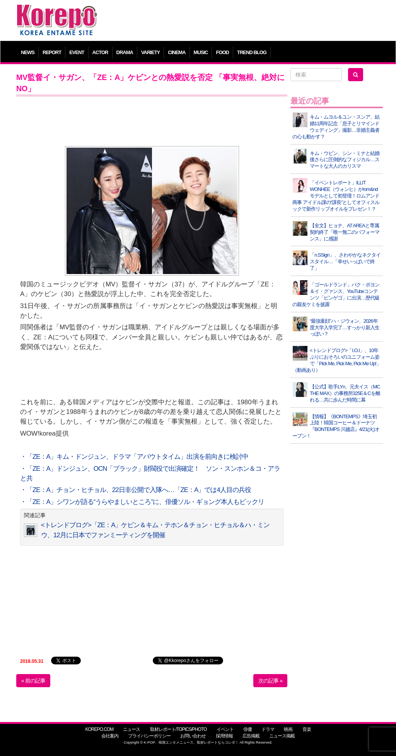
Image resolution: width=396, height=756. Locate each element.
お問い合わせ (193, 736)
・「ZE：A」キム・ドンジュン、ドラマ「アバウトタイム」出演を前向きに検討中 (134, 456)
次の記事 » (270, 681)
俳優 (247, 729)
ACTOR (100, 52)
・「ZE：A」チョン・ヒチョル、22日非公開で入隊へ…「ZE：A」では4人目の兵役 (135, 490)
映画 (288, 729)
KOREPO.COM (99, 729)
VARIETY (150, 52)
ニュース (131, 729)
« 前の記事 (33, 681)
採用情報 (224, 736)
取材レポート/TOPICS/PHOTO (178, 729)
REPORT (52, 52)
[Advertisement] (244, 21)
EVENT (76, 52)
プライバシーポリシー (149, 736)
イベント (225, 729)
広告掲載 (250, 736)
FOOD (222, 52)
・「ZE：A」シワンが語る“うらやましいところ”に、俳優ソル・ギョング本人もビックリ (142, 502)
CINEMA (176, 52)
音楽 (306, 729)
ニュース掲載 (282, 736)
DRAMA (124, 52)
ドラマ (267, 729)
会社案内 (109, 736)
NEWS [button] (27, 52)
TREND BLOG (251, 52)
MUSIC (201, 52)
